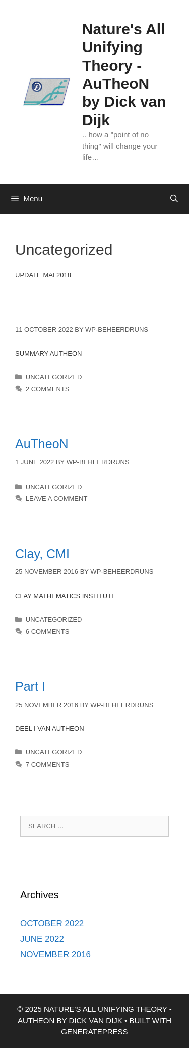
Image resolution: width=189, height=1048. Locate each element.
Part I (30, 686)
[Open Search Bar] (174, 199)
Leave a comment (57, 498)
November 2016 (55, 954)
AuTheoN (42, 444)
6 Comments (48, 631)
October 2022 (52, 923)
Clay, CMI (42, 554)
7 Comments (48, 764)
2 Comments (48, 389)
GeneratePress (94, 1031)
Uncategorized (54, 377)
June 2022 (42, 939)
